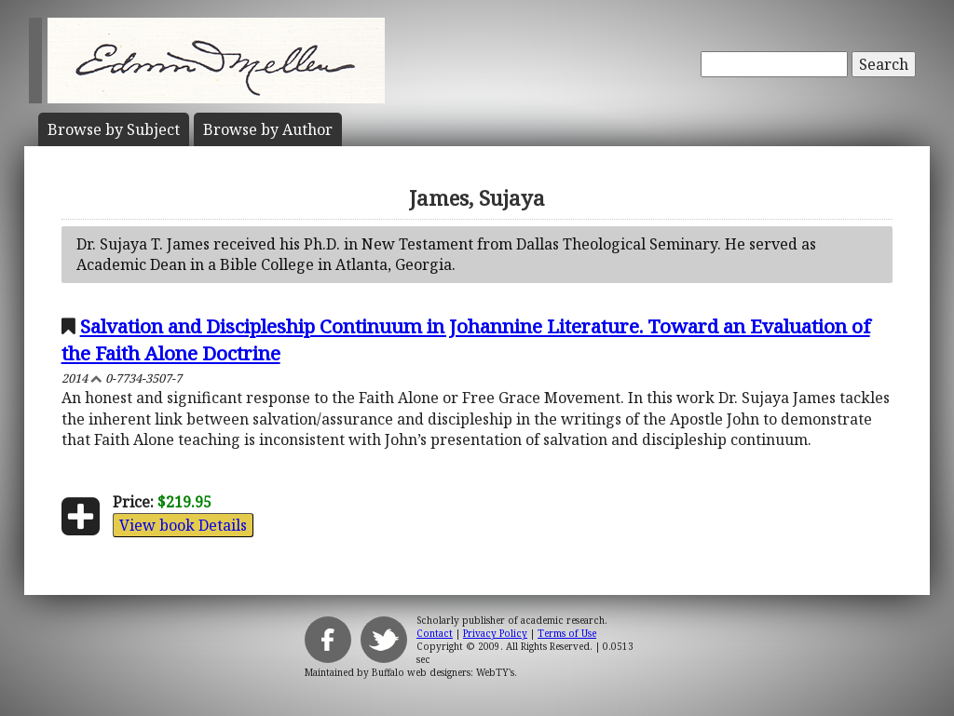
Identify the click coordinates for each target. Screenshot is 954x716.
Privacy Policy (495, 633)
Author (268, 129)
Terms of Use (567, 633)
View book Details (183, 525)
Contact (434, 633)
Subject (114, 129)
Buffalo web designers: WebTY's (443, 672)
